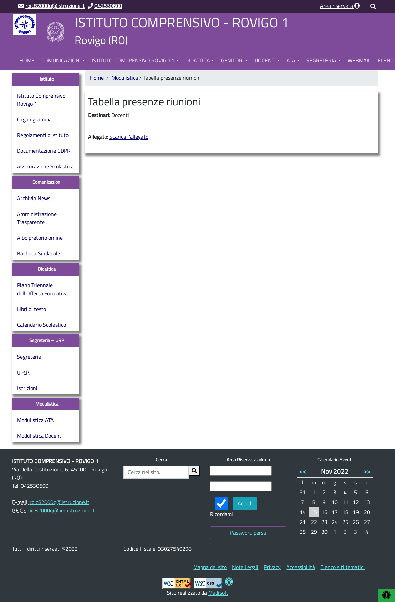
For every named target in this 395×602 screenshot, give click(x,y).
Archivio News (33, 198)
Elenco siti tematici (342, 567)
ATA (291, 60)
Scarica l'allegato (128, 137)
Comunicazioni (61, 60)
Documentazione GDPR (44, 151)
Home (26, 60)
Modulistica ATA (35, 420)
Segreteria (321, 60)
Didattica (197, 60)
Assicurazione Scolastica (45, 166)
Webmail (359, 60)
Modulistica (124, 78)
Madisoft (218, 593)
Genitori (232, 60)
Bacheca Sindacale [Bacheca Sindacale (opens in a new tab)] (38, 253)
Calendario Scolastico (41, 325)
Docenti (265, 60)
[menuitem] (27, 59)
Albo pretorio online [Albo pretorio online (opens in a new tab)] (40, 238)
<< (302, 471)
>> (367, 471)
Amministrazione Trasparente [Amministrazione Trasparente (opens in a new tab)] (37, 218)
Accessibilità (300, 567)
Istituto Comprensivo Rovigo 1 (133, 60)
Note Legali (245, 567)
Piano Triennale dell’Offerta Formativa (42, 289)
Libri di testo (31, 309)
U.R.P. (23, 372)
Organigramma (34, 119)
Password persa (248, 533)
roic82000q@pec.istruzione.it (60, 510)
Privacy (272, 567)
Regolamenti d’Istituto (43, 135)
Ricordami (221, 507)
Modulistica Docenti (40, 435)
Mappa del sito (210, 567)
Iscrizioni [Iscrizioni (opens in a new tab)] (27, 388)
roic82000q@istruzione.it (59, 502)
